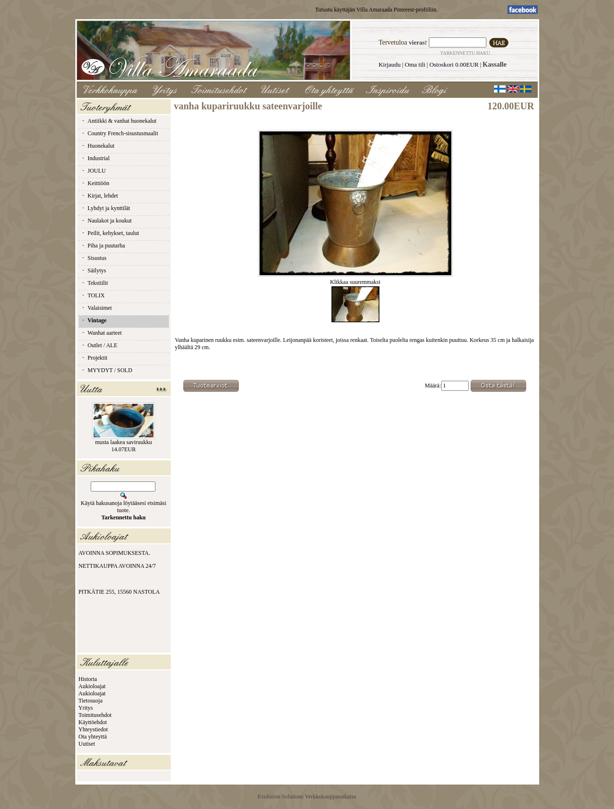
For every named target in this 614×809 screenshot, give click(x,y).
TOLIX (93, 295)
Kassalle (495, 64)
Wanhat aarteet (101, 332)
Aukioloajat (92, 686)
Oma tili (415, 64)
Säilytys (93, 270)
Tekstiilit (94, 283)
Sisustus (93, 258)
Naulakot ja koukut (106, 220)
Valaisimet (96, 308)
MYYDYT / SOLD (106, 370)
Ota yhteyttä (93, 736)
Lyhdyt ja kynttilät (105, 208)
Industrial (95, 158)
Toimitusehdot (95, 715)
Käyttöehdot (93, 722)
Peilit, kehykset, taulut (110, 233)
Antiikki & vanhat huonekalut (119, 120)
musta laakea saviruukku (123, 442)
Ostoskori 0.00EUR (454, 64)
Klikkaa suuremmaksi (355, 279)
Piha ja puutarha (103, 245)
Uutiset (87, 743)
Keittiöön (95, 183)
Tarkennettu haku (465, 53)
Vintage (94, 320)
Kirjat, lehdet (99, 195)
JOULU (93, 170)
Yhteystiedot (93, 729)
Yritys (86, 707)
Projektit (94, 357)
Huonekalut (98, 145)
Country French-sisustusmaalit (119, 133)
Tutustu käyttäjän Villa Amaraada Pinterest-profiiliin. (376, 9)
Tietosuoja (91, 700)
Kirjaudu (389, 64)
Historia (88, 679)
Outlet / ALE (99, 345)
